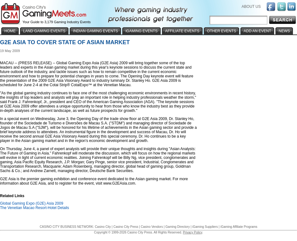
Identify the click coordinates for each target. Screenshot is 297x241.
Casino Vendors (152, 226)
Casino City (103, 226)
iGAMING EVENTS (141, 31)
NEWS (284, 31)
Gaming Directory (177, 226)
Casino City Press (125, 226)
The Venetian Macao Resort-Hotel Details (34, 208)
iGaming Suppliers (205, 226)
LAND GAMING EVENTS (44, 31)
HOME (10, 31)
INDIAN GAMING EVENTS (95, 31)
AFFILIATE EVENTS (182, 31)
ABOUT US (251, 6)
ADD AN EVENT (257, 31)
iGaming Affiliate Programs (238, 226)
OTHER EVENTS (221, 31)
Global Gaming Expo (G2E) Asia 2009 (31, 203)
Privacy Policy (192, 232)
